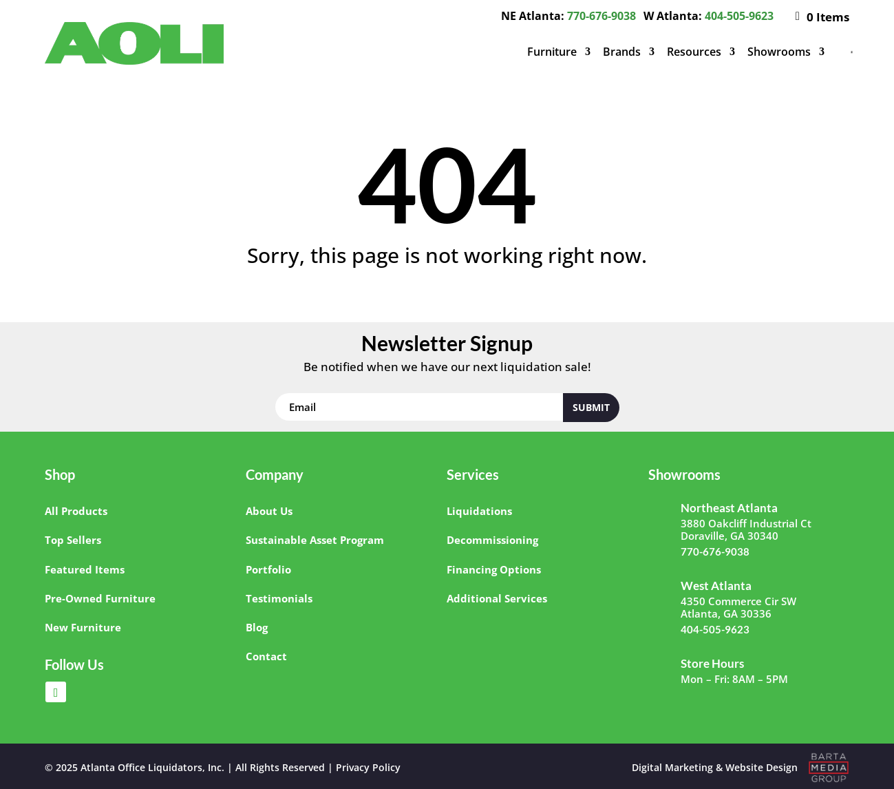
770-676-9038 (601, 15)
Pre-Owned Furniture (100, 598)
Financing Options (494, 569)
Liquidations (479, 511)
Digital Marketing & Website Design (715, 767)
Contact (266, 656)
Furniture (552, 51)
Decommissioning (492, 540)
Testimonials (279, 598)
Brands (622, 51)
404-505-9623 (739, 15)
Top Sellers (73, 540)
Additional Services (497, 598)
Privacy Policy (368, 767)
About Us (269, 511)
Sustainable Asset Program (315, 540)
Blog (257, 627)
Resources (694, 51)
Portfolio (268, 569)
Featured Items (85, 569)
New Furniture (83, 627)
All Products (76, 511)
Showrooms (779, 51)
